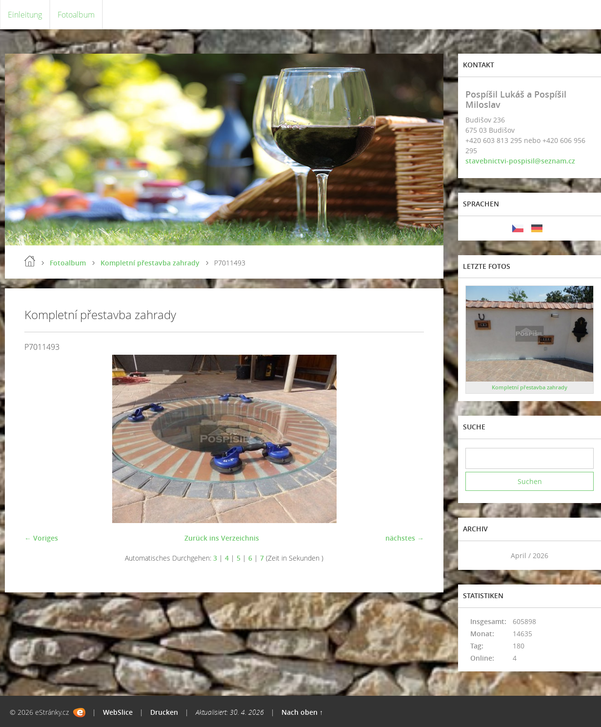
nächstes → (404, 538)
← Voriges (41, 538)
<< (476, 555)
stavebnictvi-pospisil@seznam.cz (520, 160)
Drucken (164, 712)
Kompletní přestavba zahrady (150, 262)
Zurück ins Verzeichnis (221, 538)
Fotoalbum (76, 14)
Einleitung (25, 14)
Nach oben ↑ (302, 712)
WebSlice (118, 712)
